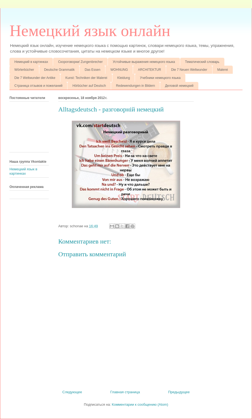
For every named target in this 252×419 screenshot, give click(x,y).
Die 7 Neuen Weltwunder (189, 70)
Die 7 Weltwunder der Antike (34, 78)
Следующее (72, 392)
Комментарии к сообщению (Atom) (140, 404)
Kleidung (123, 78)
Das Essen (92, 70)
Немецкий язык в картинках (23, 171)
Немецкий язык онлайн (89, 31)
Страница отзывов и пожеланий (38, 86)
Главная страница (125, 392)
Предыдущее (179, 392)
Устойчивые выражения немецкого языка (144, 62)
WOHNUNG (119, 70)
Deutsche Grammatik (59, 70)
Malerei (222, 70)
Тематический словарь (202, 62)
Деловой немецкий (179, 86)
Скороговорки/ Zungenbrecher (80, 62)
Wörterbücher (24, 70)
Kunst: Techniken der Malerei (86, 78)
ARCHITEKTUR (149, 70)
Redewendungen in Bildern (135, 86)
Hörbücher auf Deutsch (89, 86)
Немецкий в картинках (31, 62)
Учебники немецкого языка (160, 78)
